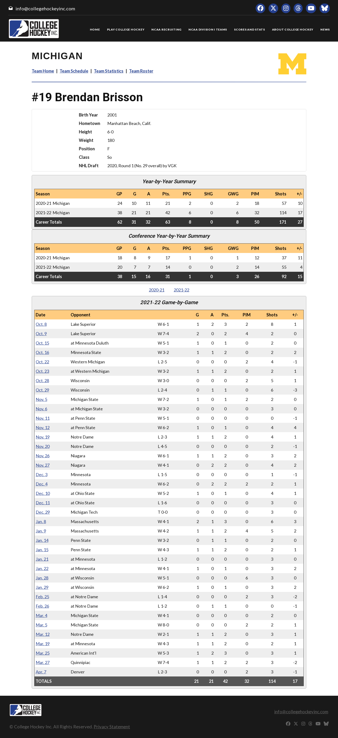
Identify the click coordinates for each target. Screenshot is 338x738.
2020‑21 (156, 289)
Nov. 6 (41, 408)
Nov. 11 (43, 418)
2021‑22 (181, 289)
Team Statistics (108, 71)
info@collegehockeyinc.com (45, 8)
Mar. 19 (43, 643)
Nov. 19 (43, 436)
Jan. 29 (42, 587)
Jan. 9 (41, 530)
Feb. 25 (42, 596)
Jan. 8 (41, 521)
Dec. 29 (43, 512)
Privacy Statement (112, 726)
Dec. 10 (43, 493)
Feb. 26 (42, 606)
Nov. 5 (41, 399)
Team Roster (141, 71)
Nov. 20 (43, 446)
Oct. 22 (42, 361)
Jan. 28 (42, 577)
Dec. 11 (43, 502)
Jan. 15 (42, 549)
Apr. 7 (41, 671)
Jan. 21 (42, 559)
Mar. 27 (43, 662)
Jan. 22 (42, 568)
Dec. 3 (41, 474)
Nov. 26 (43, 455)
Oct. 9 (41, 333)
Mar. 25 (43, 653)
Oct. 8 (41, 324)
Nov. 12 (43, 427)
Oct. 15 (42, 343)
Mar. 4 (41, 615)
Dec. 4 (41, 483)
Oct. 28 (42, 380)
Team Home (43, 71)
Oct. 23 (42, 371)
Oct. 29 (42, 389)
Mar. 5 (41, 624)
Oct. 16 (42, 352)
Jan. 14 (42, 540)
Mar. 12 (43, 634)
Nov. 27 (43, 465)
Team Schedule (74, 71)
